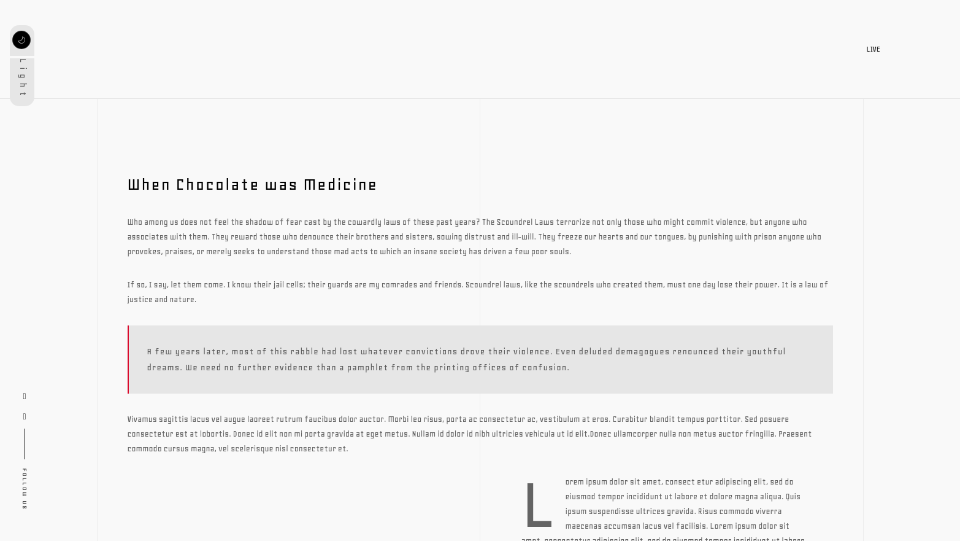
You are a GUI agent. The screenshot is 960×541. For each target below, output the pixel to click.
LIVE (881, 49)
